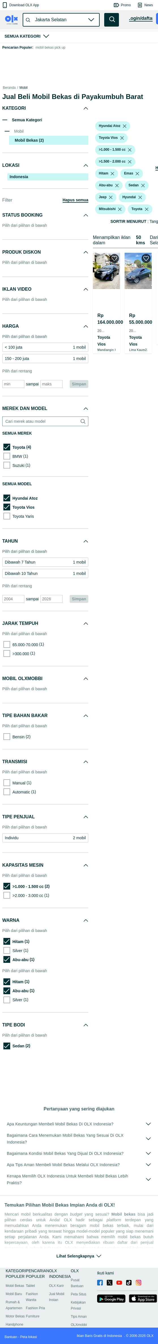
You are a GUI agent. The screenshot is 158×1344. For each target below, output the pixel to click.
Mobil (24, 88)
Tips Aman (79, 1317)
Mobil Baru (14, 1294)
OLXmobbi (79, 1325)
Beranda (9, 88)
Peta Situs (78, 1294)
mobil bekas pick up (50, 47)
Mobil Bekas (15, 1286)
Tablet (30, 1286)
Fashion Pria (35, 1308)
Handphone (14, 1324)
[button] (20, 5)
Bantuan (11, 1337)
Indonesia (19, 176)
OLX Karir (56, 1286)
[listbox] (120, 112)
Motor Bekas (15, 1316)
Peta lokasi (28, 1337)
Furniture (32, 1316)
